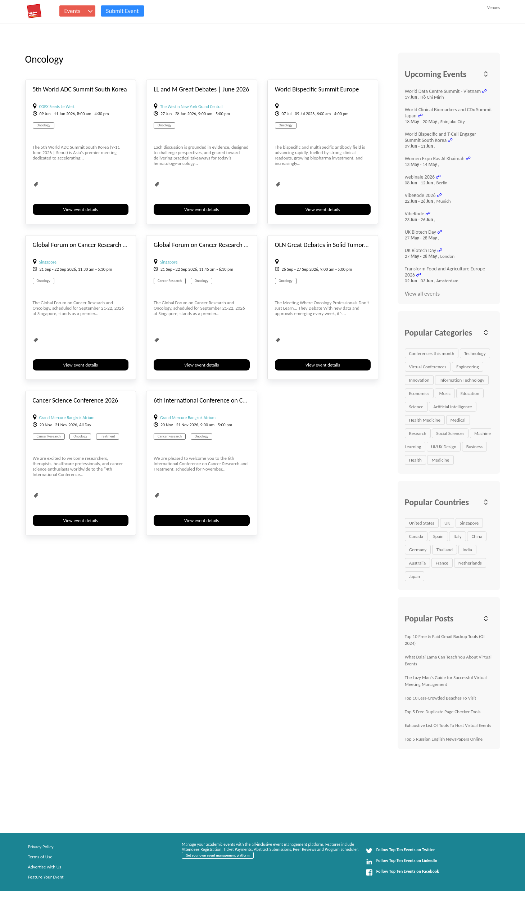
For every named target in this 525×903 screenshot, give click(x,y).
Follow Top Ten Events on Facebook (402, 872)
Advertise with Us (45, 867)
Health (415, 460)
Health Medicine (424, 420)
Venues (493, 7)
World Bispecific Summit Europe (317, 89)
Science (416, 406)
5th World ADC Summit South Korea (80, 89)
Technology (475, 353)
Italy (457, 536)
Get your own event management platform (217, 855)
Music (445, 393)
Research (417, 433)
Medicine (440, 460)
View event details (80, 209)
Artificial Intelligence (452, 406)
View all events (422, 293)
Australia (417, 563)
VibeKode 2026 (420, 195)
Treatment (107, 436)
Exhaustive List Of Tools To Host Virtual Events (448, 725)
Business (474, 446)
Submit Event (122, 11)
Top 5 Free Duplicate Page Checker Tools (442, 711)
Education (470, 393)
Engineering (467, 366)
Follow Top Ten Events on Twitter (400, 850)
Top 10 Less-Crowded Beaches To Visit (440, 698)
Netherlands (470, 563)
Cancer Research (170, 280)
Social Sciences (450, 433)
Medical (458, 420)
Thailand (444, 549)
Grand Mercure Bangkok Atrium (67, 417)
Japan (414, 576)
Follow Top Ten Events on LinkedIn (401, 861)
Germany (417, 549)
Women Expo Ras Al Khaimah (435, 159)
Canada (416, 536)
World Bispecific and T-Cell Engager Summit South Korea (440, 137)
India (467, 549)
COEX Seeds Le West (57, 106)
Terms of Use (40, 856)
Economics (419, 393)
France (442, 563)
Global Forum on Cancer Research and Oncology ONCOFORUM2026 (242, 245)
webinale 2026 (420, 177)
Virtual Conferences (428, 366)
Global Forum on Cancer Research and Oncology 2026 (103, 245)
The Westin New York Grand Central (191, 106)
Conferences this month (431, 353)
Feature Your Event (46, 877)
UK (447, 523)
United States (422, 523)
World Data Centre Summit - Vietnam (443, 91)
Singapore (47, 262)
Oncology (43, 125)
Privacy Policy (41, 846)
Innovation (419, 380)
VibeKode (414, 214)
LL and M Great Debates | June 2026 (201, 89)
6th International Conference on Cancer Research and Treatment (238, 400)
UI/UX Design (443, 446)
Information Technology (461, 380)
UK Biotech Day (420, 232)
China (476, 536)
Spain (438, 536)
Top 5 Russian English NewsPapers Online (444, 739)
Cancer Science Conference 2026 (75, 400)
